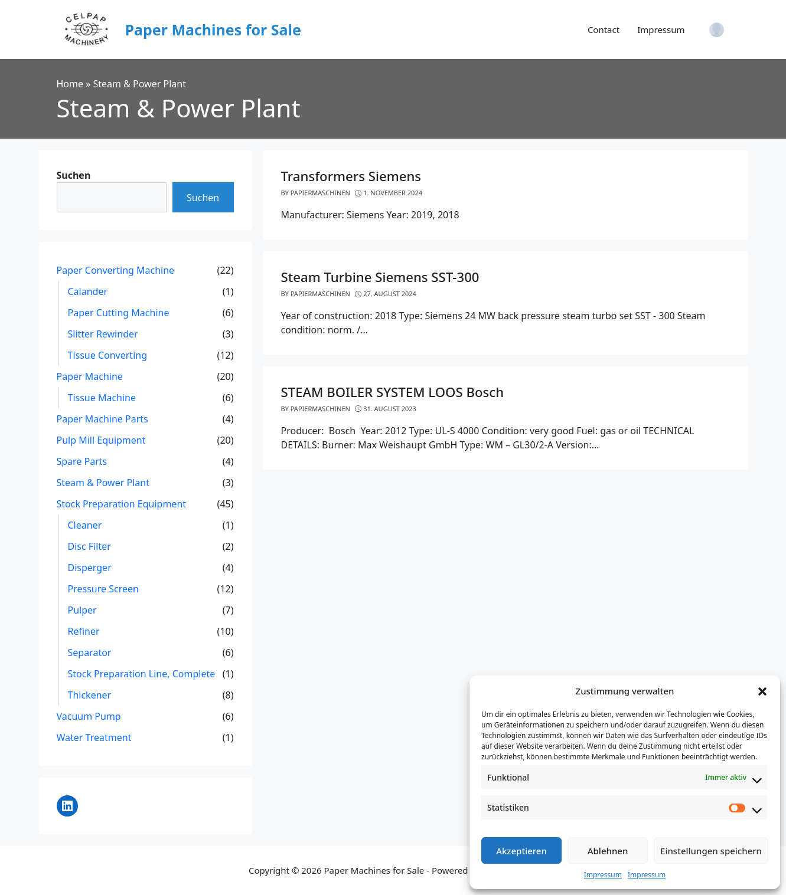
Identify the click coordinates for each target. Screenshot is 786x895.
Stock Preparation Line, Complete (142, 673)
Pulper (82, 610)
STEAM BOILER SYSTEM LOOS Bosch (392, 392)
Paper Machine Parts (102, 418)
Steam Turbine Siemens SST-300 (380, 277)
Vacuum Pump (89, 716)
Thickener (90, 695)
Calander (88, 291)
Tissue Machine (102, 397)
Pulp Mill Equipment (101, 440)
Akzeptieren (521, 851)
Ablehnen (608, 851)
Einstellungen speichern (711, 851)
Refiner (84, 631)
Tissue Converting (108, 355)
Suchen (74, 175)
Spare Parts (82, 461)
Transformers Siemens (351, 176)
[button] (762, 691)
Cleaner (85, 525)
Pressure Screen (103, 588)
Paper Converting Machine (116, 270)
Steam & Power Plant (103, 482)
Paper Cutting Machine (118, 312)
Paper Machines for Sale (213, 29)
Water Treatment (94, 737)
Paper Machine (90, 376)
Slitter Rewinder (103, 333)
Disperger (90, 567)
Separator (90, 652)
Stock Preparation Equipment (122, 503)
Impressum (603, 875)
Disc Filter (89, 546)
